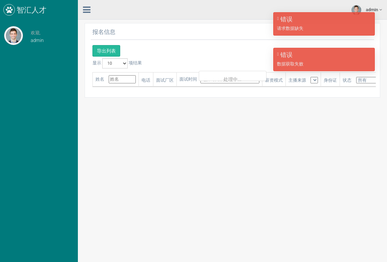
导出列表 (106, 51)
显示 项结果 (117, 63)
